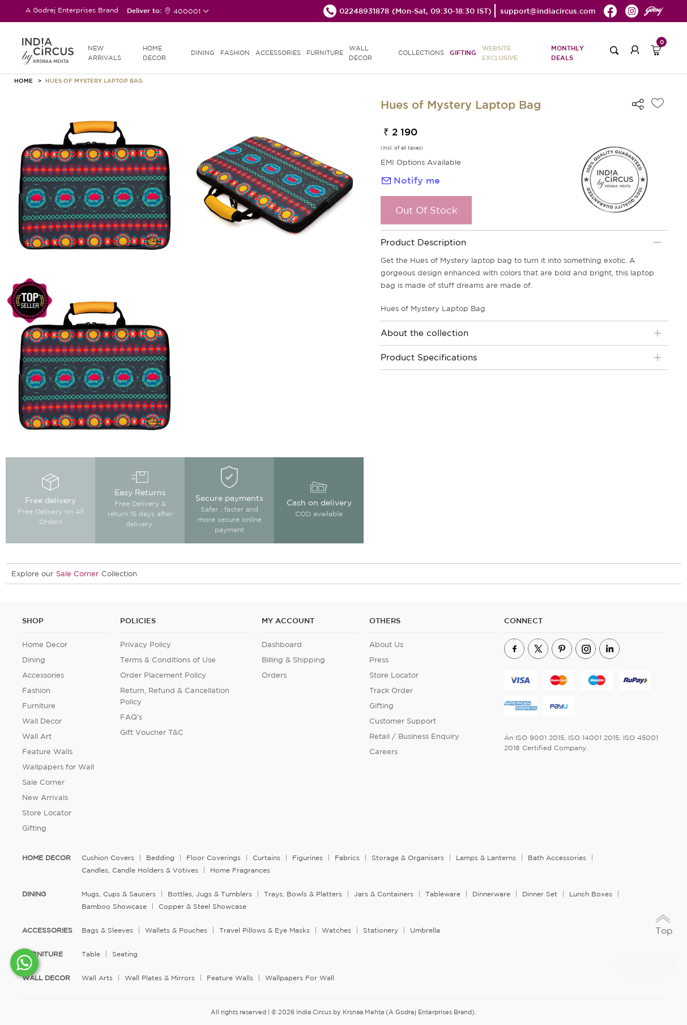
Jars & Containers (383, 894)
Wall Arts (97, 978)
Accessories (43, 675)
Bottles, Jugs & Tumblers (210, 894)
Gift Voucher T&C (152, 732)
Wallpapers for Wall (58, 767)
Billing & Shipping (293, 660)
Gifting (463, 52)
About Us (386, 644)
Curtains (266, 857)
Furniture (39, 705)
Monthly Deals (567, 52)
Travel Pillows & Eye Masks (264, 930)
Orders (274, 675)
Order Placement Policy (163, 675)
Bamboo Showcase (114, 906)
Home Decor (44, 644)
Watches (336, 930)
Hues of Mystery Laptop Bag (94, 80)
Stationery (380, 930)
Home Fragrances (240, 870)
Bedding (160, 857)
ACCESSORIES (278, 52)
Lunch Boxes (590, 894)
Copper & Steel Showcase (202, 906)
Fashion (36, 690)
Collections (421, 52)
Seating (125, 954)
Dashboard (282, 644)
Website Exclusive (500, 52)
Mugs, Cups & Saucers (119, 894)
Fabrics (347, 857)
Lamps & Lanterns (486, 857)
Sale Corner (77, 573)
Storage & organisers (408, 857)
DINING (203, 52)
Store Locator (46, 813)
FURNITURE (324, 52)
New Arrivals (45, 797)
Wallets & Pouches (176, 930)
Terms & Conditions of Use (168, 660)
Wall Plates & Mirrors (160, 978)
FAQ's (131, 717)
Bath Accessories (557, 857)
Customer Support (402, 721)
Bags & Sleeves (107, 930)
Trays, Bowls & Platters (303, 894)
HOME (23, 80)
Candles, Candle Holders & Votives (140, 870)
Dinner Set (539, 894)
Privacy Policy (145, 644)
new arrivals (104, 53)
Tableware (442, 894)
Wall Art (37, 736)
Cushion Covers (108, 857)
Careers (383, 751)
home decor (46, 857)
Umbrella (425, 930)
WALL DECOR (360, 53)
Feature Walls (47, 751)
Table (91, 954)
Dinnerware (491, 894)
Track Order (391, 690)
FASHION (235, 52)
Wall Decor (42, 721)
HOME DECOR (154, 53)
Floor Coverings (213, 857)
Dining (33, 660)
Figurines (307, 857)
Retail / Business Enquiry (414, 736)
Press (379, 660)
